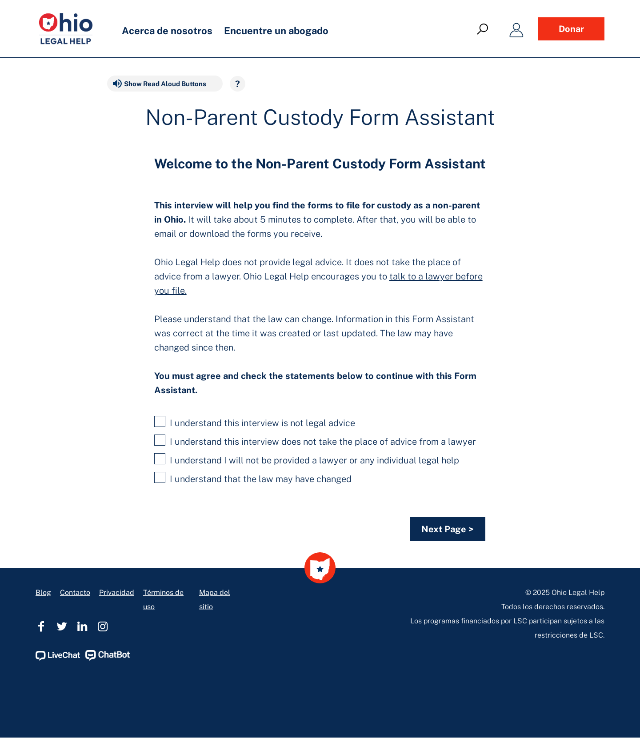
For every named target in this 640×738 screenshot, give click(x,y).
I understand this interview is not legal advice (254, 422)
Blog (43, 592)
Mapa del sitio (214, 599)
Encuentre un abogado (276, 30)
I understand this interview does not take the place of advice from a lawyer (315, 441)
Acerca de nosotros (167, 30)
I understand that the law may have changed (253, 478)
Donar (571, 29)
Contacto (75, 592)
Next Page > (447, 529)
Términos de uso (163, 599)
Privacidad (116, 592)
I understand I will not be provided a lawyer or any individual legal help (306, 459)
